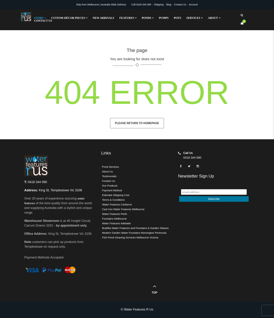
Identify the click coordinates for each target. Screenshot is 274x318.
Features (126, 18)
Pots (177, 18)
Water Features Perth (114, 213)
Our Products (109, 185)
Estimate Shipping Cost (115, 195)
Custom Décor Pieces (68, 18)
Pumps (163, 18)
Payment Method (112, 190)
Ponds (146, 18)
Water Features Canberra (117, 204)
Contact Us (180, 4)
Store (39, 18)
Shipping (159, 4)
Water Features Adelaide (116, 223)
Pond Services (110, 166)
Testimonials (109, 176)
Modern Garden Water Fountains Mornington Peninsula (134, 232)
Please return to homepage (137, 123)
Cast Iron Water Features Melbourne (123, 209)
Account (193, 4)
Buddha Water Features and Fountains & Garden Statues (135, 228)
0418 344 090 (143, 4)
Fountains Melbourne (114, 218)
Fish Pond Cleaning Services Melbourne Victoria (130, 237)
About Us (107, 171)
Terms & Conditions (113, 199)
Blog (168, 4)
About (213, 18)
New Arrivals (103, 18)
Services (193, 18)
